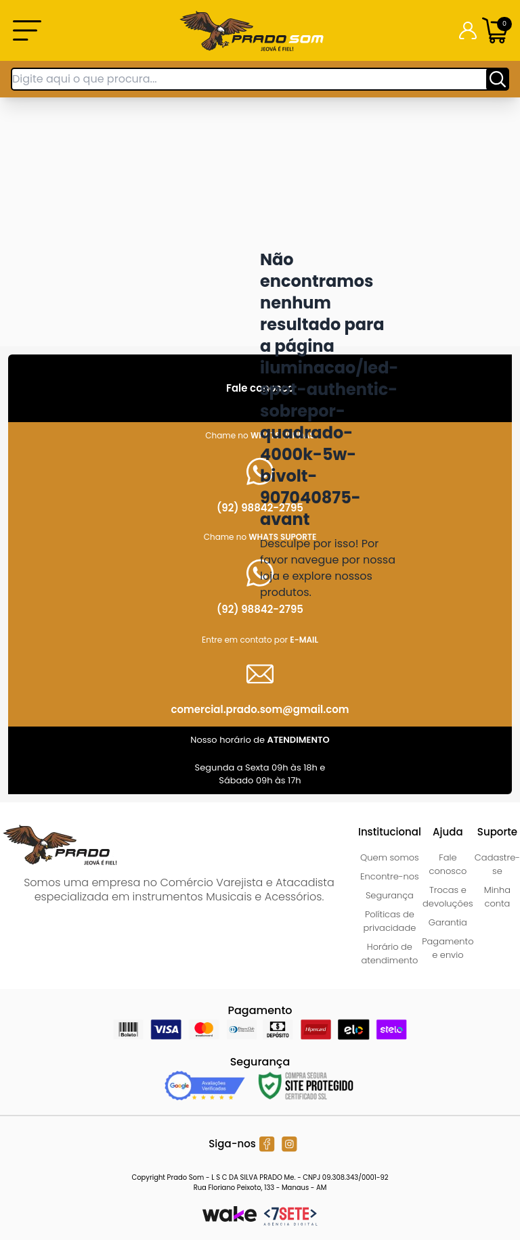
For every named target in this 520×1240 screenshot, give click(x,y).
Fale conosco (448, 864)
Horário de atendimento (389, 953)
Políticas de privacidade (390, 921)
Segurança (390, 895)
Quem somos (389, 857)
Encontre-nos (389, 876)
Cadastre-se (497, 864)
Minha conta (497, 896)
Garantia (448, 922)
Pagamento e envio (447, 948)
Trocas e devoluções (447, 896)
